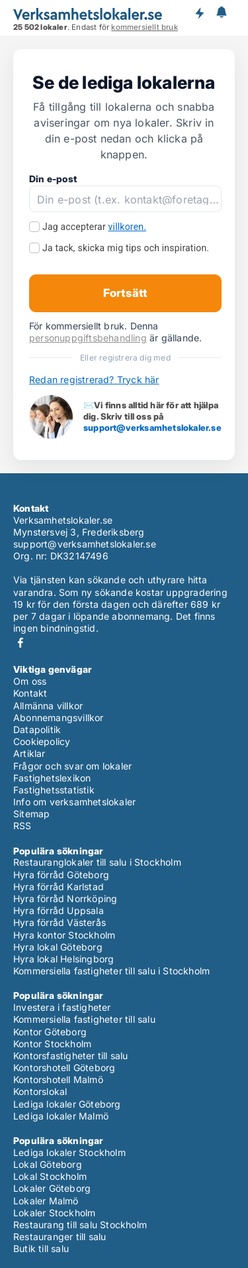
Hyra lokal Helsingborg (63, 958)
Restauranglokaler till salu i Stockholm (97, 862)
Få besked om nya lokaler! (199, 13)
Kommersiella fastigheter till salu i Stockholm (111, 970)
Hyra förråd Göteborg (61, 874)
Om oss (29, 681)
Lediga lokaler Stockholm (69, 1152)
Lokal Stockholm (50, 1176)
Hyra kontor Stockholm (64, 935)
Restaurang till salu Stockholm (80, 1224)
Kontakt (30, 693)
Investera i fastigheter (62, 1007)
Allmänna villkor (48, 705)
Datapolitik (37, 729)
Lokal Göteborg (47, 1164)
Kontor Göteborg (50, 1031)
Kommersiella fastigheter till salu (84, 1019)
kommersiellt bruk (144, 27)
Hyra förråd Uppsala (58, 910)
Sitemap (31, 813)
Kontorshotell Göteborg (64, 1067)
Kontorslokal (40, 1091)
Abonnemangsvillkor (58, 717)
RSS (22, 825)
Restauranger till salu (59, 1236)
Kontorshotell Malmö (58, 1079)
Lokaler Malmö (46, 1200)
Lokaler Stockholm (54, 1212)
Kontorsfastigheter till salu (70, 1055)
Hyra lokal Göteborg (58, 946)
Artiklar (29, 753)
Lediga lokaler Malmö (60, 1116)
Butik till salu (41, 1248)
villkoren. (127, 226)
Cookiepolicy (41, 741)
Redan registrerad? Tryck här (94, 379)
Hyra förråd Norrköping (65, 898)
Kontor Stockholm (52, 1043)
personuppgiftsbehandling (88, 337)
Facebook (20, 642)
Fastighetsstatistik (54, 789)
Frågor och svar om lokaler (72, 766)
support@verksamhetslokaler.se (152, 427)
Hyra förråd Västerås (59, 922)
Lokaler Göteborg (52, 1188)
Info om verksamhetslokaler (74, 801)
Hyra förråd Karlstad (58, 886)
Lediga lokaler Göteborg (67, 1104)
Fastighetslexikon (52, 777)
